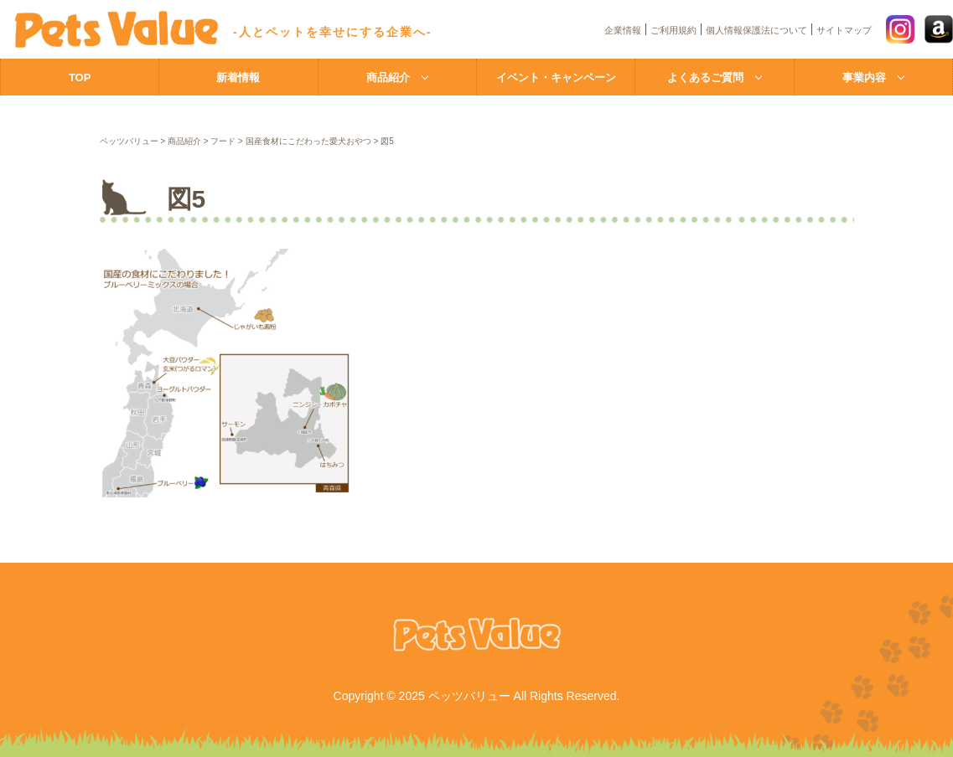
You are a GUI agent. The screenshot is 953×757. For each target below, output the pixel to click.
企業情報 (622, 30)
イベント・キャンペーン (556, 77)
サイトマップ (844, 30)
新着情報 (238, 77)
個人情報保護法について (756, 30)
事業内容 (864, 77)
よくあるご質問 (705, 77)
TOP (80, 77)
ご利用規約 (673, 30)
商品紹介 (388, 77)
